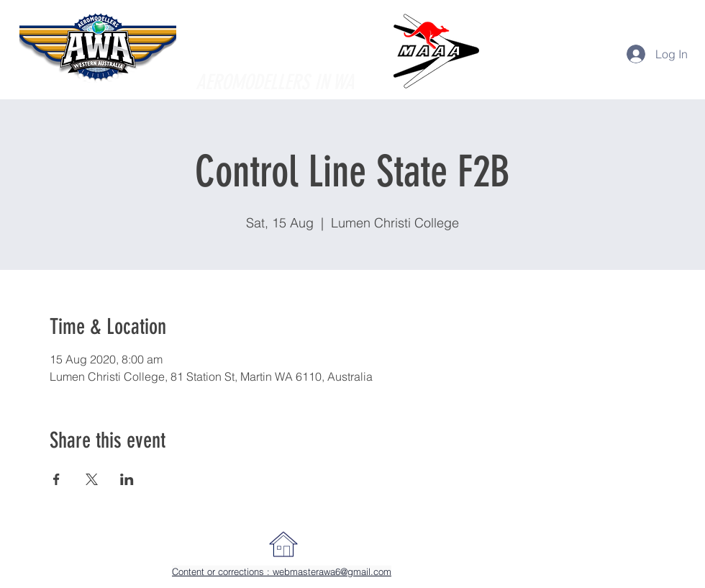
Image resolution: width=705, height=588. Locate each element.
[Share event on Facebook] (56, 479)
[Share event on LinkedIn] (127, 479)
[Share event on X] (92, 479)
